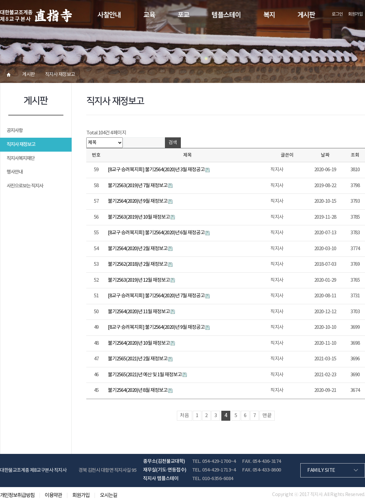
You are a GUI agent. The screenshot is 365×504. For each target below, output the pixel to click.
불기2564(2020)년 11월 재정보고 (139, 312)
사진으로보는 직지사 (25, 186)
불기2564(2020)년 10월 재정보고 (139, 343)
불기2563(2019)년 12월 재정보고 (139, 280)
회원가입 (355, 14)
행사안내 (15, 172)
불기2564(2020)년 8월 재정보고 (138, 390)
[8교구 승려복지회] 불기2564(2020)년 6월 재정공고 (156, 233)
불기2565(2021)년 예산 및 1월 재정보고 (145, 375)
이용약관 (53, 495)
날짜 (325, 155)
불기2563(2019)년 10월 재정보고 (139, 217)
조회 (355, 155)
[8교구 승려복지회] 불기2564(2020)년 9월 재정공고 (156, 327)
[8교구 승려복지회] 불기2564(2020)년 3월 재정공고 (156, 170)
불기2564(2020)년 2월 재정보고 (138, 249)
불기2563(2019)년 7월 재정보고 (138, 185)
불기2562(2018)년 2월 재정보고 (138, 264)
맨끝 (267, 415)
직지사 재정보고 (21, 144)
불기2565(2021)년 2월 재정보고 (138, 359)
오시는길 (108, 495)
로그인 (337, 14)
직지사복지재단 (21, 158)
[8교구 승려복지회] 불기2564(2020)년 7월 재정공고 (156, 296)
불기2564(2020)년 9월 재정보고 (138, 201)
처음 (184, 415)
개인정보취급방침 (17, 495)
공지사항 (15, 130)
